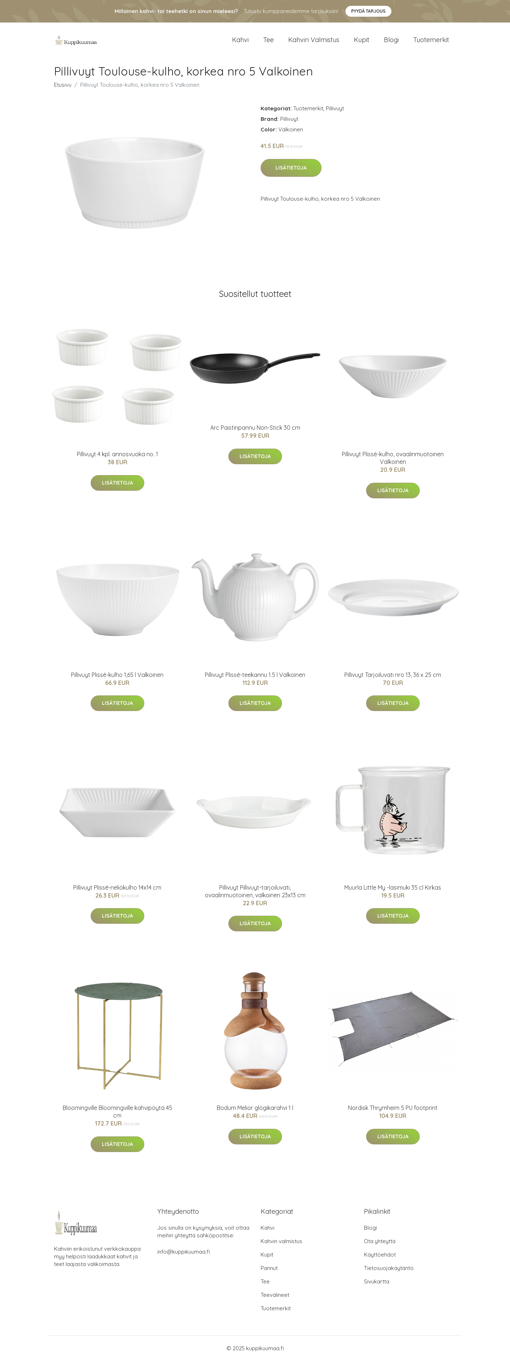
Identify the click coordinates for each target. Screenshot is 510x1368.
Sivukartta (376, 1288)
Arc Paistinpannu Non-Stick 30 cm (255, 434)
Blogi (391, 43)
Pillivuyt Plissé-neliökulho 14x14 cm (117, 894)
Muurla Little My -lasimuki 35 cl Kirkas (392, 894)
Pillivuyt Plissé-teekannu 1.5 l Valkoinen (255, 682)
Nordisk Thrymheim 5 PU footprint (393, 1115)
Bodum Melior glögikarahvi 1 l (255, 1115)
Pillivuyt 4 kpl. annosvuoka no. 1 (117, 461)
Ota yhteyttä (379, 1248)
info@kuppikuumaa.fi (183, 1258)
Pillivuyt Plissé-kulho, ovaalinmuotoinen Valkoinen (393, 465)
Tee (268, 43)
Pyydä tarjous (368, 11)
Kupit (361, 43)
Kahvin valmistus (313, 43)
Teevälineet (275, 1302)
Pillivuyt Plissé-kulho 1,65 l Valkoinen (117, 682)
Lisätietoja (291, 175)
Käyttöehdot (380, 1261)
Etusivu (62, 92)
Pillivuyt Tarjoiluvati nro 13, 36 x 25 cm (392, 682)
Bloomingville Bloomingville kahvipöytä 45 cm (117, 1118)
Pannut (269, 1275)
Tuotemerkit (431, 43)
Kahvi (240, 43)
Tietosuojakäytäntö (389, 1275)
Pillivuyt (335, 115)
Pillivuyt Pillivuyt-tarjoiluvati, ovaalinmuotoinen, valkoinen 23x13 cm (255, 898)
